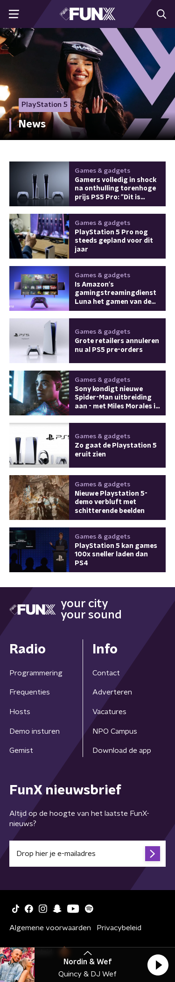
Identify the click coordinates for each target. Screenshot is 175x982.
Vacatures (109, 711)
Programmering (36, 673)
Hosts (19, 711)
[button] (158, 965)
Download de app (121, 750)
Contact (106, 673)
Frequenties (29, 692)
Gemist (21, 750)
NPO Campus (114, 731)
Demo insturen (34, 731)
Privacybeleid (119, 928)
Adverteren (112, 692)
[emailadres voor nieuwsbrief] (87, 854)
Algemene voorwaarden (50, 928)
